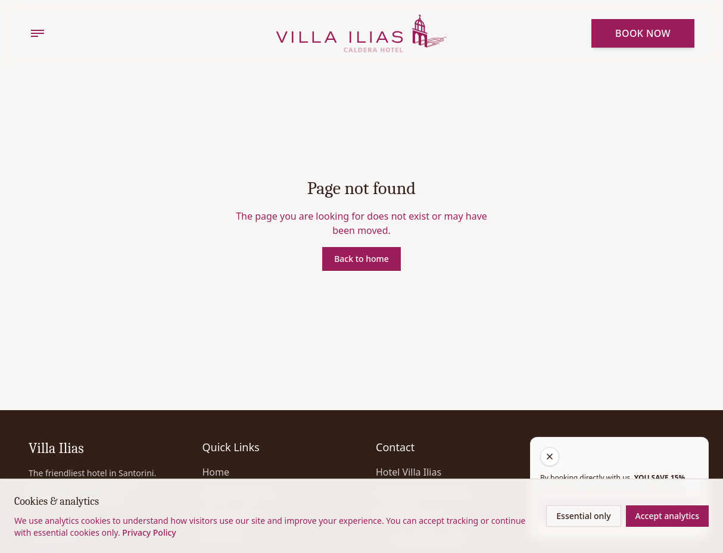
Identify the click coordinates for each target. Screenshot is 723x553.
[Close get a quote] (549, 456)
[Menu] (37, 33)
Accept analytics (667, 515)
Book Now (643, 33)
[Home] (361, 33)
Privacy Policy (149, 532)
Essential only (583, 515)
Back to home (361, 258)
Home (216, 472)
